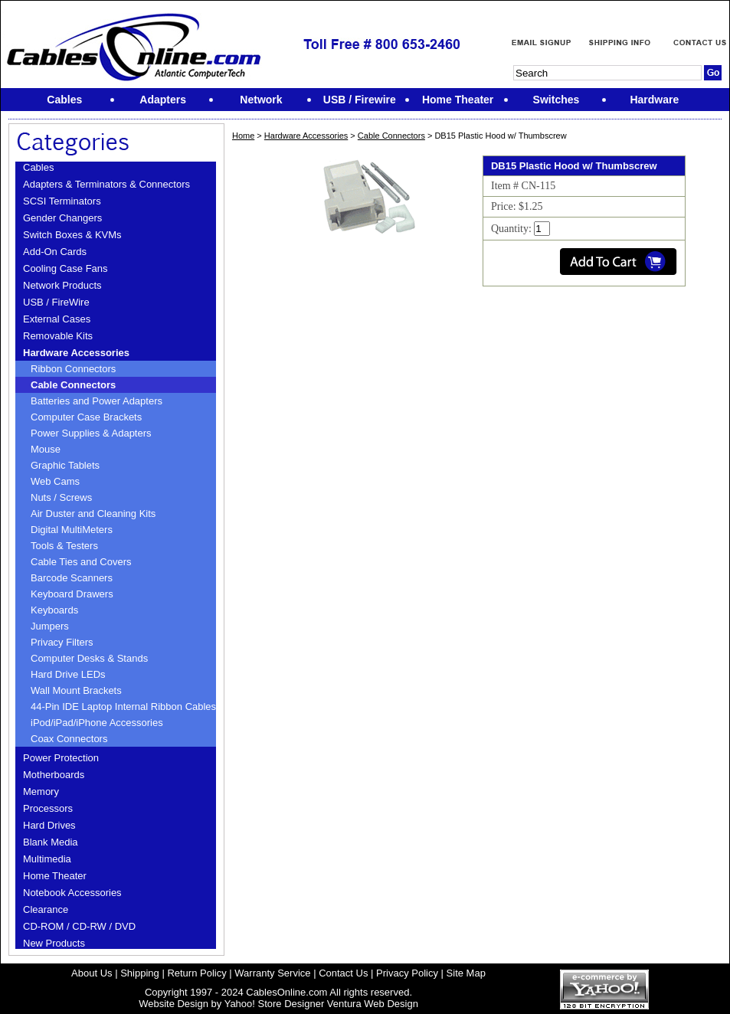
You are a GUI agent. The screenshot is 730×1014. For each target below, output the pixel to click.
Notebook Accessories (72, 892)
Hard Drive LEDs (68, 674)
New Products (54, 943)
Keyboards (54, 610)
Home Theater (55, 876)
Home (243, 135)
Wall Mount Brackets (76, 690)
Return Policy (196, 973)
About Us (91, 973)
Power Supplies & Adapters (91, 433)
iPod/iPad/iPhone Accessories (97, 722)
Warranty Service (272, 973)
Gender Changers (62, 218)
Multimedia (47, 859)
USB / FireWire (56, 302)
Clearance (45, 909)
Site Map (466, 973)
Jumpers (50, 626)
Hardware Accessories (76, 352)
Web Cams (55, 481)
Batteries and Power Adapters (96, 401)
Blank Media (50, 842)
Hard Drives (49, 825)
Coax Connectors (69, 738)
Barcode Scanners (72, 578)
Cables (38, 167)
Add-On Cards (55, 251)
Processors (48, 808)
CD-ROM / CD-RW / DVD (79, 926)
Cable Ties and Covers (81, 562)
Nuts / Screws (61, 497)
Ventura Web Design (372, 1003)
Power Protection (61, 758)
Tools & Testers (64, 545)
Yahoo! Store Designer (274, 1003)
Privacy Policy (407, 973)
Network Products (62, 285)
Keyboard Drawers (72, 594)
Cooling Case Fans (65, 268)
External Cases (56, 319)
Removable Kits (58, 336)
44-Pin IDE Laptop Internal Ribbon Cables (123, 706)
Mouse (46, 449)
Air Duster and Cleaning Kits (93, 513)
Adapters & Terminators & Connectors (106, 184)
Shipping (139, 973)
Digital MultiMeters (72, 529)
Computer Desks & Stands (89, 658)
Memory (41, 791)
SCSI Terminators (62, 201)
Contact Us (343, 973)
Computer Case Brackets (86, 417)
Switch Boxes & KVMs (72, 234)
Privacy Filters (62, 642)
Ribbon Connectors (73, 369)
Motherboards (53, 774)
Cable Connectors (73, 385)
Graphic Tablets (65, 465)
